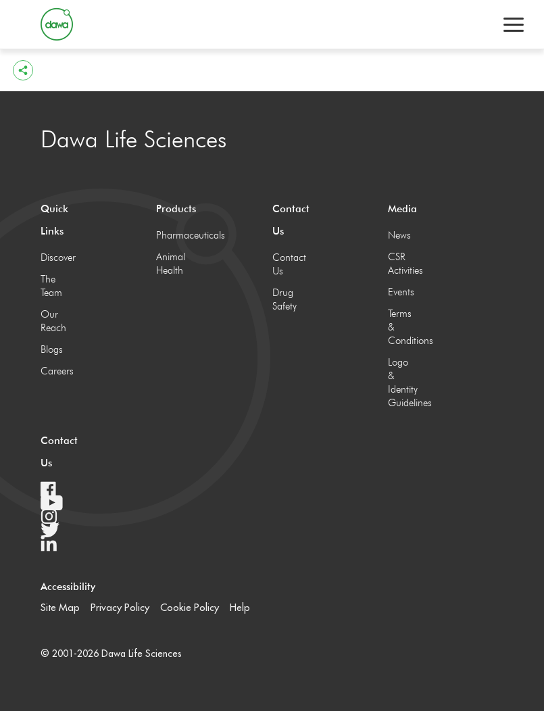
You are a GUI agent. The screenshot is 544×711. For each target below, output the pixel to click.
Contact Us (286, 264)
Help (240, 607)
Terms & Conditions (402, 327)
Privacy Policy (120, 607)
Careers (55, 371)
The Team (51, 286)
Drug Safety (284, 299)
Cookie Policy (189, 607)
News (399, 235)
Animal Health (170, 263)
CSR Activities (402, 263)
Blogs (52, 349)
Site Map (60, 607)
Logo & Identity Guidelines (402, 382)
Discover (55, 257)
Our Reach (53, 321)
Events (401, 292)
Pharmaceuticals (170, 235)
